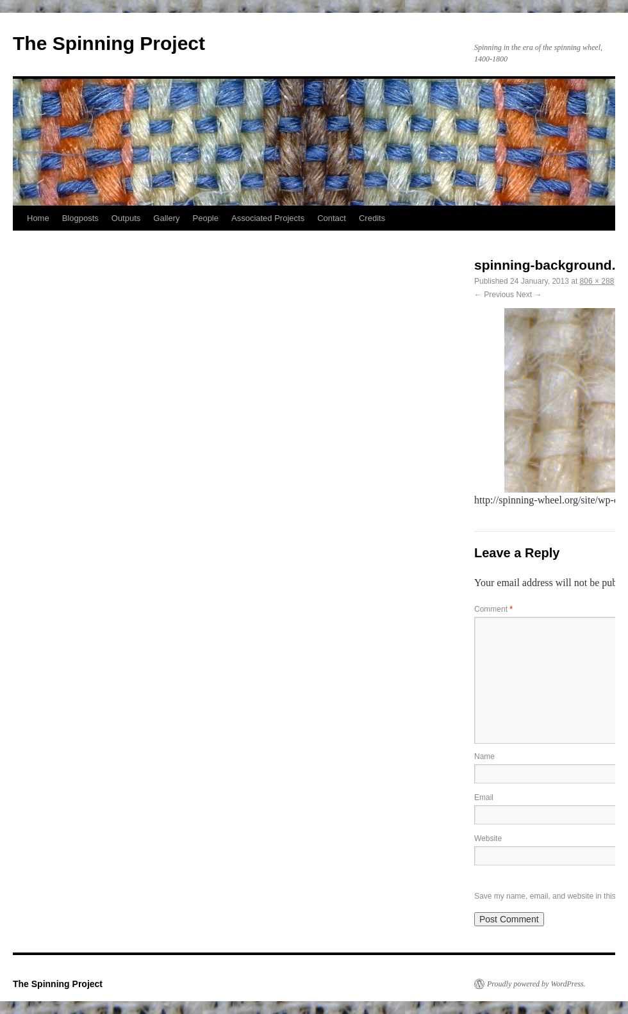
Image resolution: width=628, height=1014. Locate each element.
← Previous (494, 294)
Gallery (166, 218)
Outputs (126, 218)
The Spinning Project (109, 43)
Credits (372, 218)
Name (484, 756)
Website (488, 838)
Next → (528, 294)
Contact (331, 218)
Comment (493, 609)
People (206, 218)
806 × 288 (597, 281)
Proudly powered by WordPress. (536, 983)
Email (483, 797)
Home (38, 218)
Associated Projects (267, 218)
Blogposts (80, 218)
